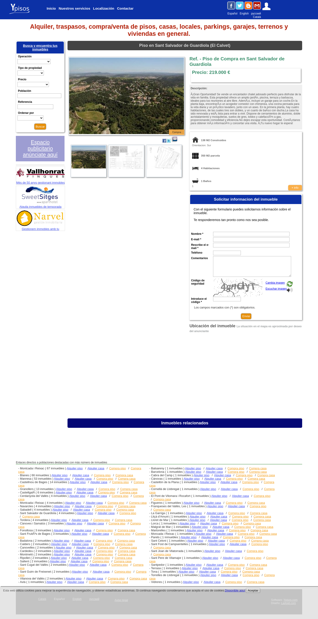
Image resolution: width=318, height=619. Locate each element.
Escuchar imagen (276, 288)
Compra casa (124, 475)
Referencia (25, 102)
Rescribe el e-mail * (200, 246)
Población (24, 90)
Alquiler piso (75, 468)
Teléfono (196, 252)
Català (257, 17)
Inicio (51, 8)
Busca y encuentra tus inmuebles (40, 47)
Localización (103, 8)
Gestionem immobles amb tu (40, 227)
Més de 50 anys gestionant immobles (40, 180)
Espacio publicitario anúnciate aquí (40, 148)
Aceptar (253, 590)
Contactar (125, 8)
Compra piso (117, 468)
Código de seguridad (198, 282)
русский (256, 13)
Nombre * (197, 233)
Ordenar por (26, 113)
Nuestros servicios (74, 8)
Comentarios (199, 258)
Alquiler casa (95, 468)
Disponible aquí (235, 590)
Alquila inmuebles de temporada (41, 205)
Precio (22, 79)
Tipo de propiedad (30, 68)
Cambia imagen (275, 282)
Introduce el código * (199, 300)
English (244, 13)
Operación (24, 56)
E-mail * (196, 239)
